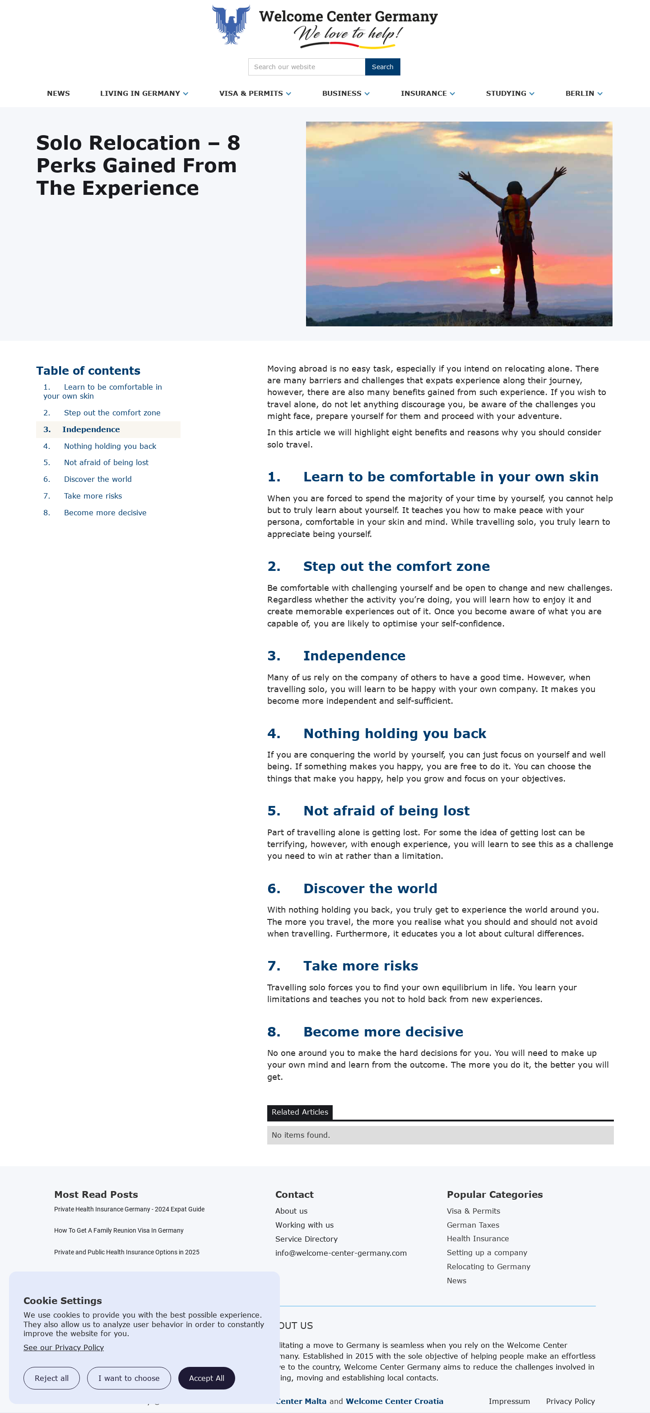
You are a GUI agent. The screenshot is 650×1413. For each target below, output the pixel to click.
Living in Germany (140, 93)
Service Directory (306, 1239)
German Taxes (473, 1225)
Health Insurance (478, 1238)
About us (291, 1211)
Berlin (580, 93)
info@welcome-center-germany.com (341, 1253)
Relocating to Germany (488, 1266)
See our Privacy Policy (63, 1347)
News (58, 93)
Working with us (304, 1225)
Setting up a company (487, 1252)
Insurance (424, 93)
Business (342, 93)
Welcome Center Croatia (395, 1401)
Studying (506, 93)
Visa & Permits (251, 93)
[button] (58, 93)
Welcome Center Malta (281, 1401)
